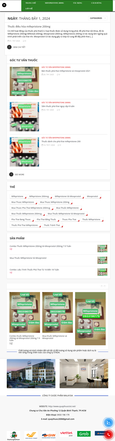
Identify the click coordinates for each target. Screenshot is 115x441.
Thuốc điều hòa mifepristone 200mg (29, 26)
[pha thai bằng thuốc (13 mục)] (47, 219)
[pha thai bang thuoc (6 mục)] (22, 219)
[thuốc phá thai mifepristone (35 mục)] (25, 225)
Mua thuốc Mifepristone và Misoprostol (54, 337)
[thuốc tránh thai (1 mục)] (52, 225)
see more (19, 174)
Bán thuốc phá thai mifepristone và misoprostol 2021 (66, 71)
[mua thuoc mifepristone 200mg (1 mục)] (55, 202)
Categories (96, 18)
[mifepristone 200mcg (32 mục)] (40, 196)
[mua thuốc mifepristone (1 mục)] (68, 208)
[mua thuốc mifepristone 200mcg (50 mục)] (27, 214)
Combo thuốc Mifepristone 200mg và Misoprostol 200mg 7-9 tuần (24, 338)
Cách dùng (96, 3)
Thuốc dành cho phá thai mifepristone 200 (61, 141)
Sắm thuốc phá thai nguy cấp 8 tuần (58, 106)
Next (104, 285)
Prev (101, 285)
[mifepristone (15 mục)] (18, 196)
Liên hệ (29, 9)
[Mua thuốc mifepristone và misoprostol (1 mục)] (67, 214)
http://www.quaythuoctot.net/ (62, 406)
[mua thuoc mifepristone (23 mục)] (23, 202)
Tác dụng (77, 3)
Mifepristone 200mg (54, 3)
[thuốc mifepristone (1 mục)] (92, 219)
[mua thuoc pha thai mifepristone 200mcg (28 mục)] (31, 208)
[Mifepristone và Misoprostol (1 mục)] (68, 196)
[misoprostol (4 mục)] (93, 196)
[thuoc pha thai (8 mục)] (69, 219)
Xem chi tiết (19, 47)
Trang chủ (31, 3)
